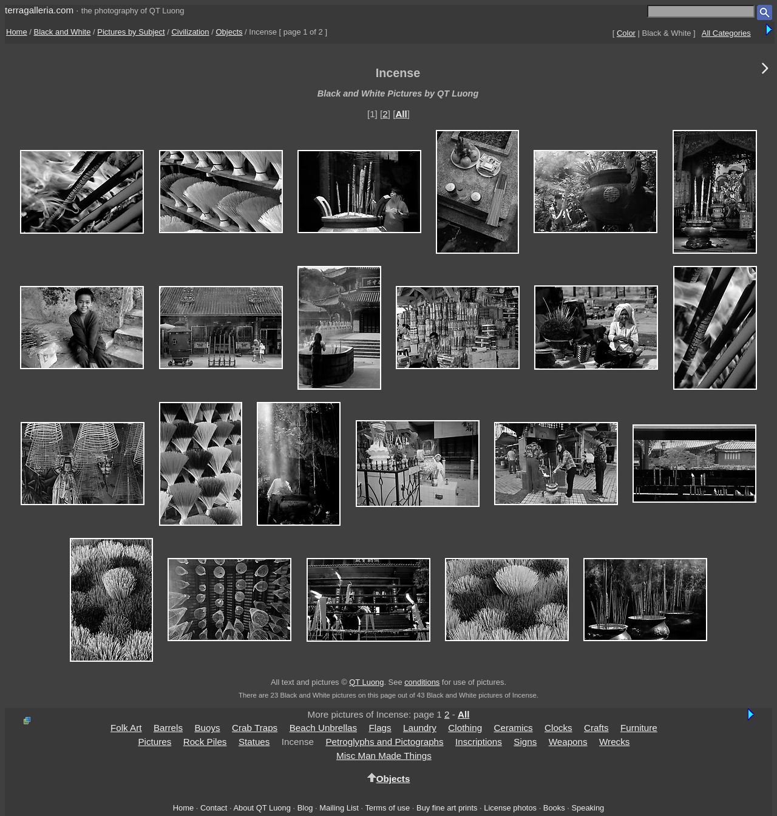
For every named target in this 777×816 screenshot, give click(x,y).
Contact (213, 807)
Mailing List (339, 807)
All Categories (726, 33)
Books (554, 807)
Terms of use (387, 807)
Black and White (62, 31)
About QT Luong (261, 807)
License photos (510, 807)
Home (16, 31)
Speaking (587, 807)
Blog (305, 807)
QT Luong (366, 682)
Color (626, 33)
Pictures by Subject (131, 31)
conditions (421, 682)
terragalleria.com (39, 10)
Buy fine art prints (446, 807)
